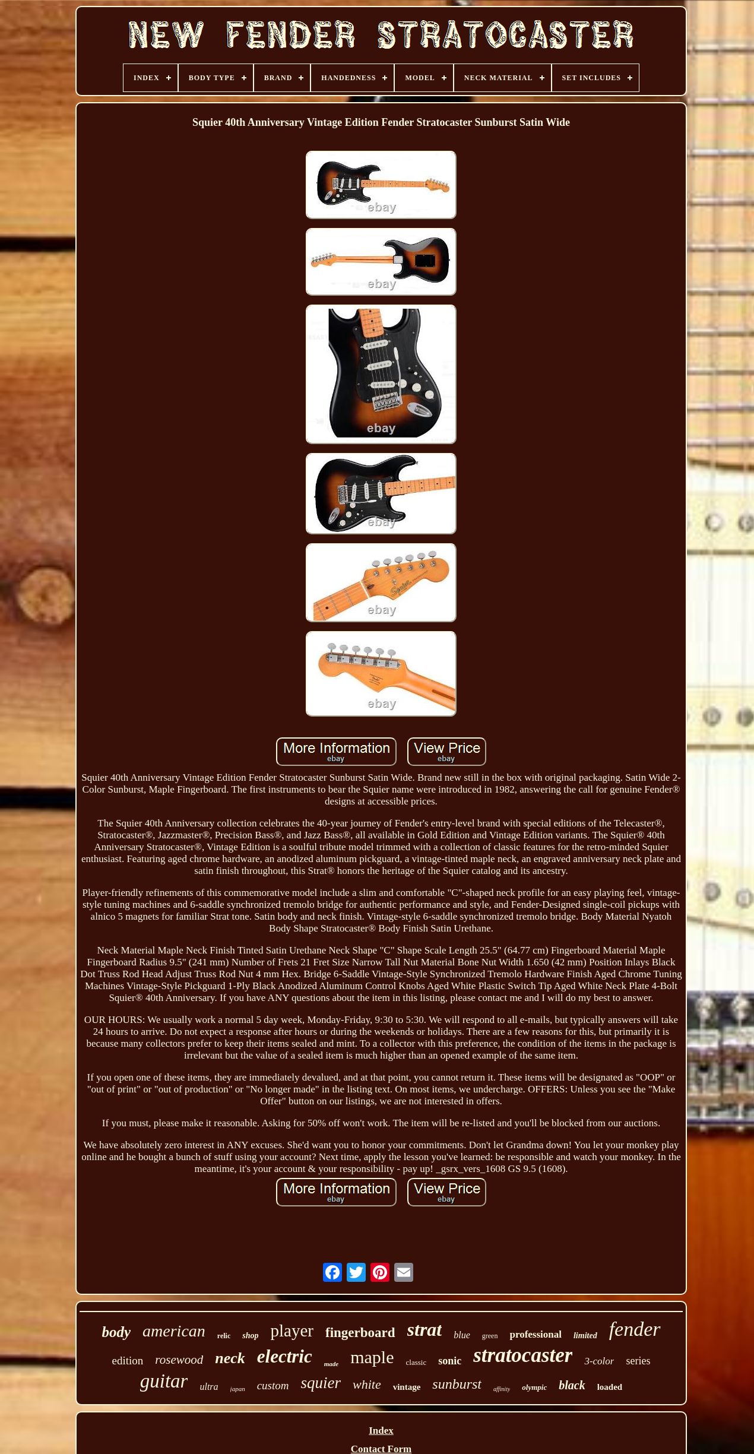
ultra (208, 1387)
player (292, 1330)
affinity (501, 1389)
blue (462, 1335)
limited (585, 1335)
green (490, 1336)
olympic (534, 1387)
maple (372, 1357)
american (173, 1331)
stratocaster (522, 1355)
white (367, 1384)
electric (284, 1356)
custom (273, 1385)
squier (320, 1383)
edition (128, 1360)
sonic (449, 1361)
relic (223, 1336)
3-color (599, 1361)
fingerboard (360, 1332)
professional (535, 1334)
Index (381, 1430)
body (116, 1332)
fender (635, 1329)
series (638, 1361)
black (572, 1385)
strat (424, 1329)
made (331, 1363)
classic (416, 1362)
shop (250, 1335)
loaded (610, 1387)
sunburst (456, 1384)
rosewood (179, 1359)
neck (230, 1358)
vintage (407, 1387)
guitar (164, 1381)
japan (237, 1388)
